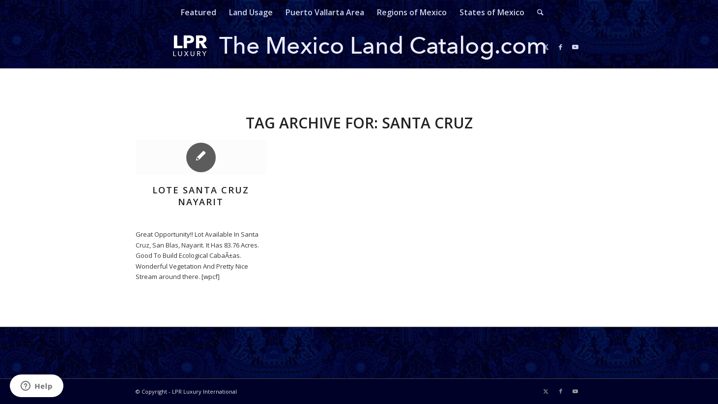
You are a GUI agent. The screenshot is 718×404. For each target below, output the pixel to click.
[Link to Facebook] (560, 46)
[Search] (537, 12)
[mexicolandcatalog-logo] (359, 46)
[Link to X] (546, 46)
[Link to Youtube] (575, 46)
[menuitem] (198, 12)
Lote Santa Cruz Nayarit (200, 196)
